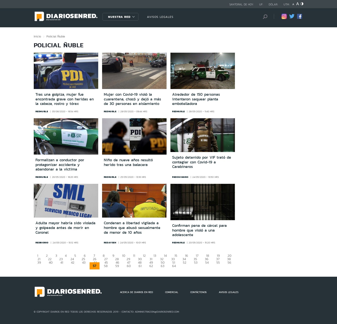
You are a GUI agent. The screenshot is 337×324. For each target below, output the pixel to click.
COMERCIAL (171, 292)
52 (184, 262)
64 (174, 266)
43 (84, 262)
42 (72, 262)
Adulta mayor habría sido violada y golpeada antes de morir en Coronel (65, 227)
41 (61, 262)
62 (151, 266)
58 (106, 266)
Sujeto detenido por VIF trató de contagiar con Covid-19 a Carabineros (201, 162)
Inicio (37, 36)
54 (207, 262)
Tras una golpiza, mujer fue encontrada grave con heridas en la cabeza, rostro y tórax (64, 99)
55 (218, 262)
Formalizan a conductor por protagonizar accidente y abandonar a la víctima (59, 164)
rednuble (41, 111)
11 (134, 255)
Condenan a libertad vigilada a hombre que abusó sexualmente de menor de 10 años (132, 227)
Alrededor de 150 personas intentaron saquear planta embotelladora (196, 99)
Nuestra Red (119, 16)
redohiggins (180, 177)
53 (196, 262)
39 (39, 262)
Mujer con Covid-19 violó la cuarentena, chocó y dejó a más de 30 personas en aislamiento (132, 99)
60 (129, 266)
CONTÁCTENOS (198, 292)
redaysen (110, 242)
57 (94, 265)
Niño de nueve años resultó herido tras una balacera (128, 162)
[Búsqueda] (264, 16)
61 (140, 266)
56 (229, 262)
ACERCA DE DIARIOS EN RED (136, 292)
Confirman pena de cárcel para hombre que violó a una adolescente (199, 230)
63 (162, 266)
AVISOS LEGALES (160, 17)
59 (117, 266)
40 (51, 262)
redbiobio (42, 242)
